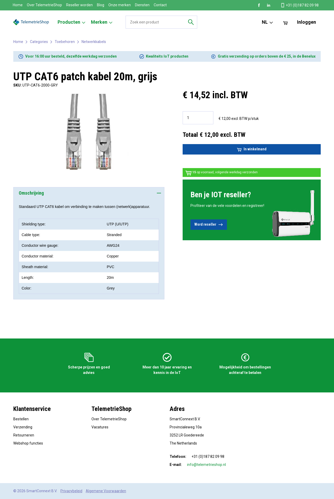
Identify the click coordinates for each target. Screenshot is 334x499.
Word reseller (208, 224)
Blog (100, 5)
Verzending (22, 427)
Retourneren (23, 435)
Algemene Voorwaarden (106, 491)
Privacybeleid (71, 491)
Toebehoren (65, 42)
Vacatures (99, 427)
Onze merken (119, 5)
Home (18, 5)
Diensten (142, 5)
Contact (160, 5)
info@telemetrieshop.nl (206, 465)
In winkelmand (252, 149)
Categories (39, 42)
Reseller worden (79, 5)
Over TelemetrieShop (44, 5)
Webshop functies (28, 443)
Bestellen (21, 419)
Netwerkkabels (94, 42)
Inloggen (306, 22)
